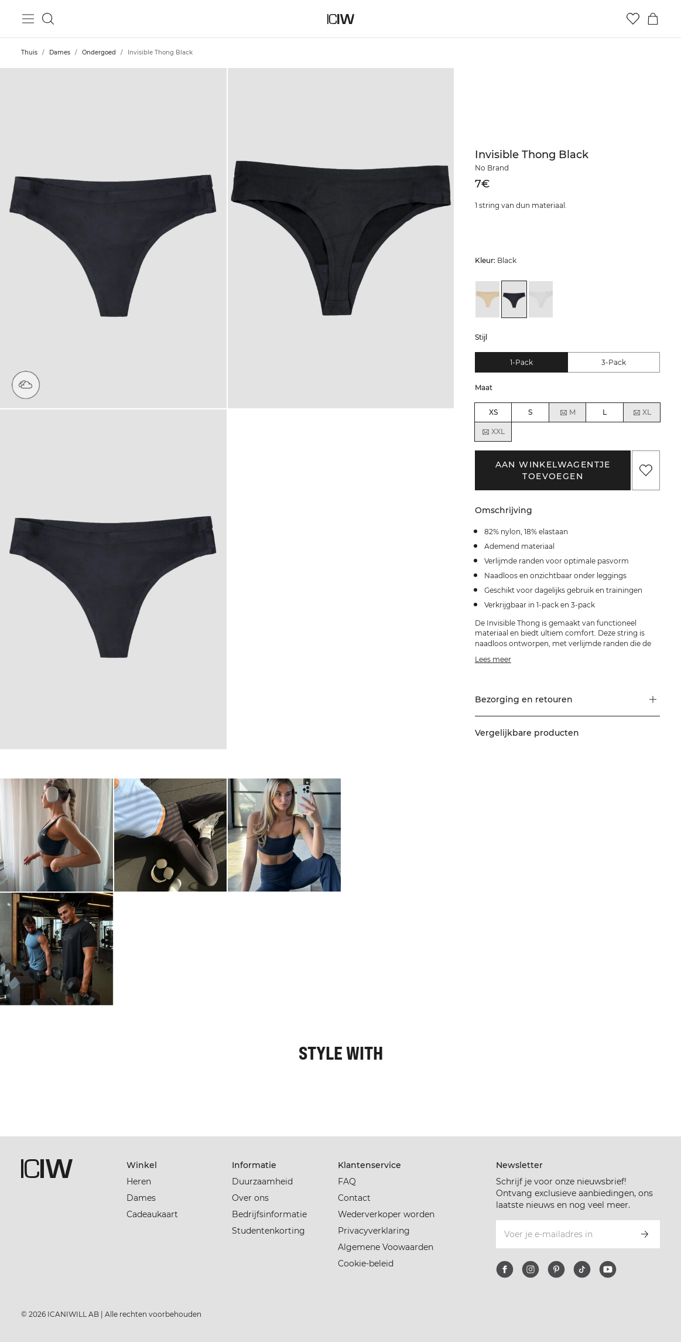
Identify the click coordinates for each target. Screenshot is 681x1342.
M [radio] (567, 412)
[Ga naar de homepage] (340, 19)
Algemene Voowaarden (385, 1247)
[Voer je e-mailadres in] (562, 1234)
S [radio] (530, 412)
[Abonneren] (644, 1234)
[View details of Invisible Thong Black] (514, 299)
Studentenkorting (268, 1230)
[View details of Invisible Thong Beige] (488, 299)
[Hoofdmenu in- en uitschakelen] (28, 19)
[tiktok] (582, 1269)
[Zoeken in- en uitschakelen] (48, 19)
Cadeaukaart (152, 1214)
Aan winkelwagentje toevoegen (553, 470)
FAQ (347, 1181)
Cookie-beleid (365, 1263)
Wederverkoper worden (386, 1214)
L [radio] (605, 412)
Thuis (29, 52)
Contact (354, 1198)
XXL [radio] (493, 431)
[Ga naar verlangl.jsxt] (633, 19)
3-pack (613, 362)
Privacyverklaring (374, 1230)
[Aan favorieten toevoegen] (646, 470)
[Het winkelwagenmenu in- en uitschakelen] (653, 19)
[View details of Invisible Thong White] (541, 299)
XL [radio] (641, 412)
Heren (138, 1181)
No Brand (492, 167)
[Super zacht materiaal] (26, 385)
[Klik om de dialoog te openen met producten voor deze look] (56, 835)
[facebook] (504, 1269)
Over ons (250, 1198)
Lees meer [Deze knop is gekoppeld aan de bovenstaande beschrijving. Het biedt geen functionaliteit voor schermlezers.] (493, 659)
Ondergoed (99, 52)
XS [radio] (493, 412)
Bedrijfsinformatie (269, 1214)
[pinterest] (556, 1269)
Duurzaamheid (262, 1181)
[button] (113, 238)
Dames (59, 52)
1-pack (521, 362)
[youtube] (608, 1269)
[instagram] (530, 1269)
